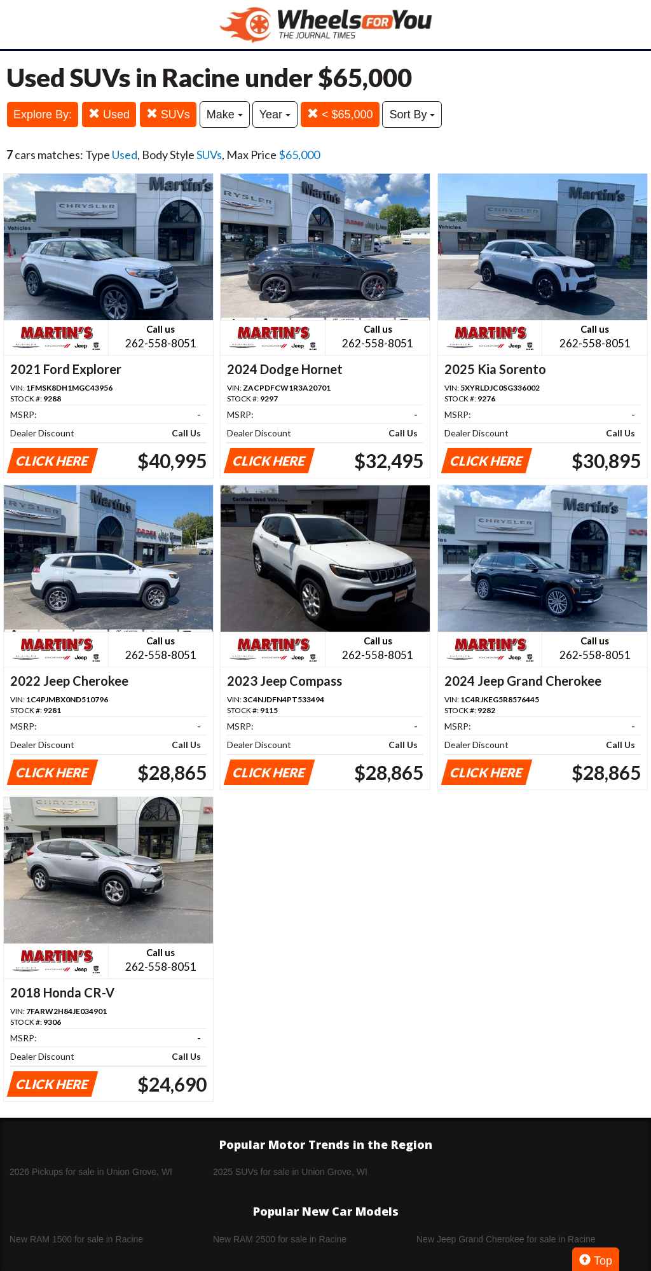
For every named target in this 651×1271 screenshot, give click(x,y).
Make (225, 114)
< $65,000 (340, 114)
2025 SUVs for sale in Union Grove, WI (290, 1172)
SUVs (168, 114)
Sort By (412, 114)
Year (275, 114)
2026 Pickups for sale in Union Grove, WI (91, 1172)
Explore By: (42, 114)
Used (109, 114)
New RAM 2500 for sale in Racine (279, 1239)
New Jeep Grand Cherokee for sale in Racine (506, 1239)
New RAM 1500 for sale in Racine (76, 1239)
